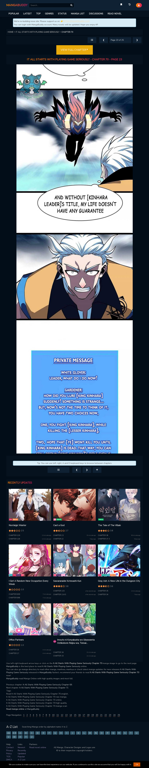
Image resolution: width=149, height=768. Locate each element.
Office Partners (16, 639)
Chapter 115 (59, 591)
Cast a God (58, 525)
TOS (8, 756)
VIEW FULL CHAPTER (74, 50)
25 (119, 715)
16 (79, 715)
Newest (21, 747)
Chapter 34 (103, 594)
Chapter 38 (103, 535)
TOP (38, 13)
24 (114, 715)
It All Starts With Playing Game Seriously (61, 666)
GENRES (49, 13)
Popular (21, 756)
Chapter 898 (14, 598)
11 (57, 715)
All (8, 733)
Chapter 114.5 (59, 594)
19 (92, 715)
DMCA (9, 759)
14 (71, 715)
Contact (10, 747)
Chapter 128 (14, 539)
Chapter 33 (58, 656)
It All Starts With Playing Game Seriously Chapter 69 (47, 684)
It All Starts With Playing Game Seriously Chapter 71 (43, 687)
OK (137, 764)
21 (101, 715)
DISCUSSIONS (96, 13)
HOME (12, 32)
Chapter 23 (58, 535)
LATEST (27, 13)
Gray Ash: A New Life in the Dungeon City (119, 581)
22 (105, 715)
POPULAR (13, 13)
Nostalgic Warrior (17, 525)
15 (75, 715)
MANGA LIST (78, 13)
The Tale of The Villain (109, 525)
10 (53, 715)
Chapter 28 (14, 650)
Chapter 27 (14, 653)
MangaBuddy (12, 666)
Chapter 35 (103, 591)
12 (62, 715)
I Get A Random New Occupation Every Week (28, 583)
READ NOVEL (114, 13)
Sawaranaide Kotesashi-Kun (67, 581)
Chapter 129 (14, 535)
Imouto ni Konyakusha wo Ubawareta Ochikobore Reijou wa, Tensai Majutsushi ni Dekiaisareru (76, 641)
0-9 (14, 733)
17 (84, 715)
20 (97, 715)
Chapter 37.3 (104, 539)
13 (66, 715)
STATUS (62, 13)
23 (110, 715)
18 (88, 715)
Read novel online (37, 747)
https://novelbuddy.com (76, 21)
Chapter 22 (58, 539)
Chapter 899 (14, 594)
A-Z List (21, 759)
